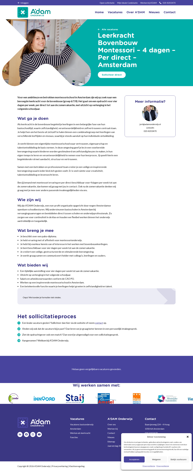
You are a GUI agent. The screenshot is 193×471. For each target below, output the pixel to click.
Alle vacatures (108, 29)
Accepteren (134, 459)
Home (99, 12)
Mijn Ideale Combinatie (127, 3)
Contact (170, 12)
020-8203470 (167, 3)
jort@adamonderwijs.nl (150, 124)
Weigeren (156, 459)
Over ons (111, 424)
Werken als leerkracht (80, 433)
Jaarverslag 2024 (115, 446)
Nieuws (154, 12)
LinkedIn (150, 127)
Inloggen (23, 3)
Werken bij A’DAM (148, 3)
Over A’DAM (136, 12)
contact (99, 322)
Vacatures (115, 12)
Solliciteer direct (112, 75)
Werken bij (112, 428)
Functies (74, 437)
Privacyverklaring (149, 466)
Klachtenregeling (77, 466)
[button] (187, 436)
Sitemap (111, 441)
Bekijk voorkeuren (179, 459)
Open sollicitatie (107, 3)
